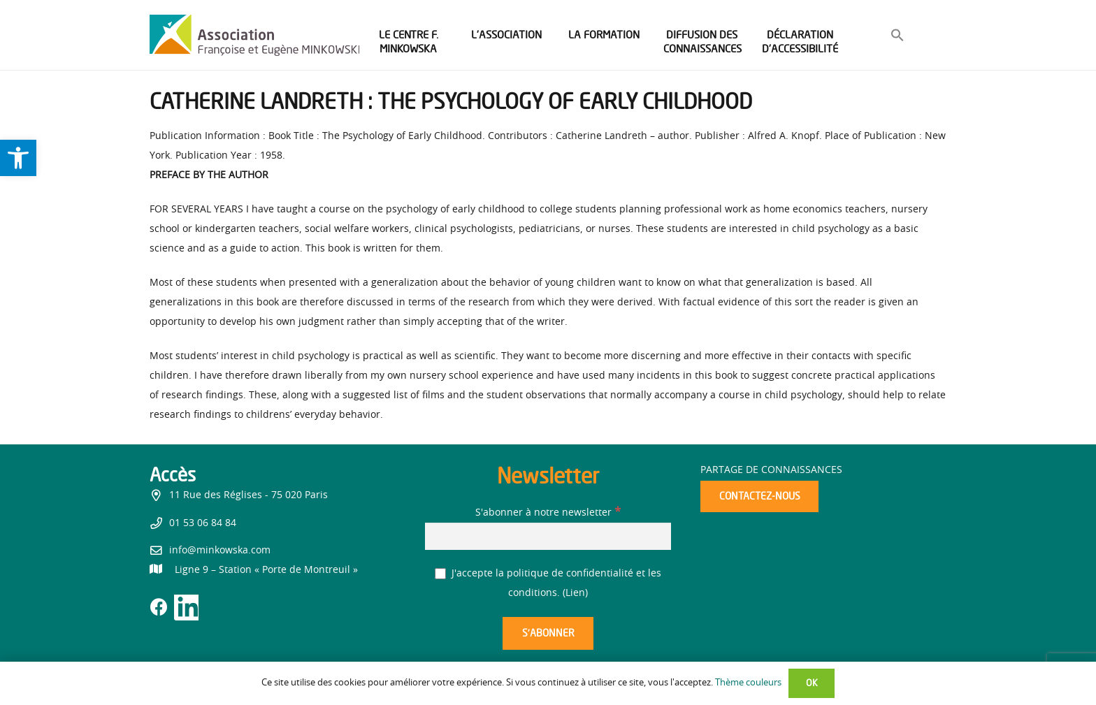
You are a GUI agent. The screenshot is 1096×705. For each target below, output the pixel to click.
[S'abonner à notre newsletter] (548, 536)
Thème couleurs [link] (748, 683)
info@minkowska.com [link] (220, 550)
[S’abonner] (548, 633)
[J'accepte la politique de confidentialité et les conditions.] (441, 574)
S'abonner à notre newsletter (548, 513)
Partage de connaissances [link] (771, 470)
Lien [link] (575, 593)
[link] (18, 158)
